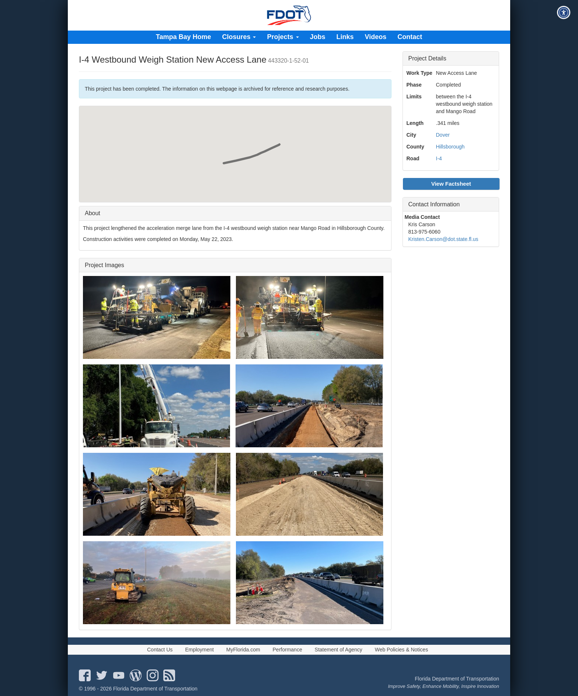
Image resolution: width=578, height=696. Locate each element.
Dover (443, 135)
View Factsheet (451, 184)
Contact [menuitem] (409, 37)
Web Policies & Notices (401, 650)
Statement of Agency (338, 650)
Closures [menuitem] (239, 37)
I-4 (439, 158)
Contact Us (160, 650)
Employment (199, 650)
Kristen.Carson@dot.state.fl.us (443, 239)
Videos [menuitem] (376, 37)
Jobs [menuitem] (317, 37)
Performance (287, 650)
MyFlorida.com (243, 650)
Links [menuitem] (345, 37)
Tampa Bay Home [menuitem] (183, 37)
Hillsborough (450, 147)
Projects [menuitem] (283, 37)
